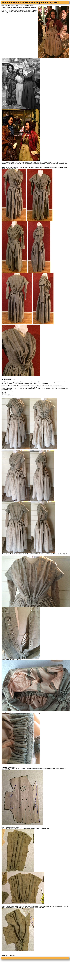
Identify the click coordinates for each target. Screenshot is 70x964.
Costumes (3, 5)
